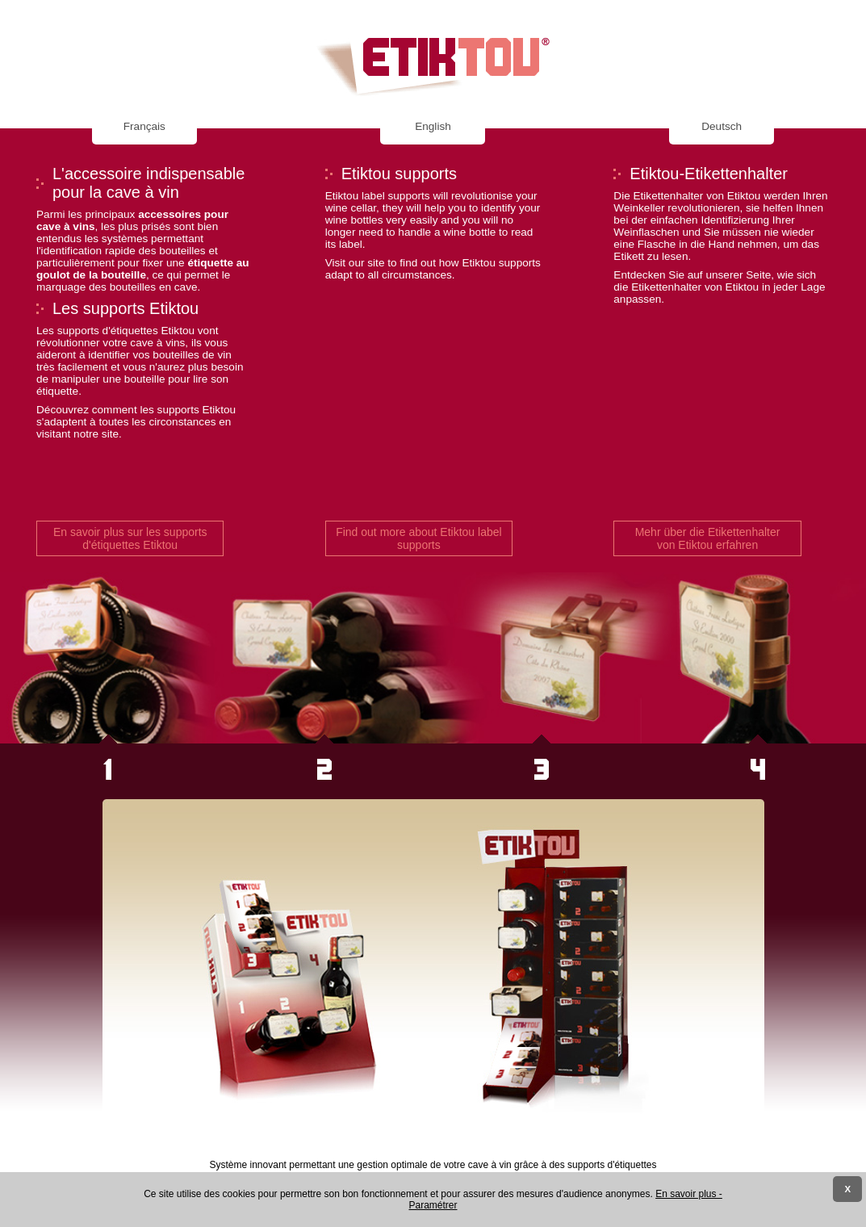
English (433, 126)
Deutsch (721, 126)
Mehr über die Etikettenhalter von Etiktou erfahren (707, 538)
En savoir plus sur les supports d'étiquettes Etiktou (130, 538)
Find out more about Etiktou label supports (418, 538)
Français (144, 126)
